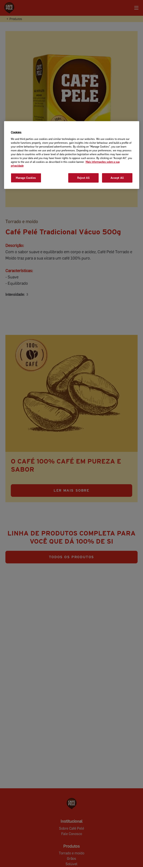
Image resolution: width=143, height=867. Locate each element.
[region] (71, 155)
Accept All (117, 177)
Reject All (83, 177)
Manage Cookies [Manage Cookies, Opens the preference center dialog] (26, 177)
